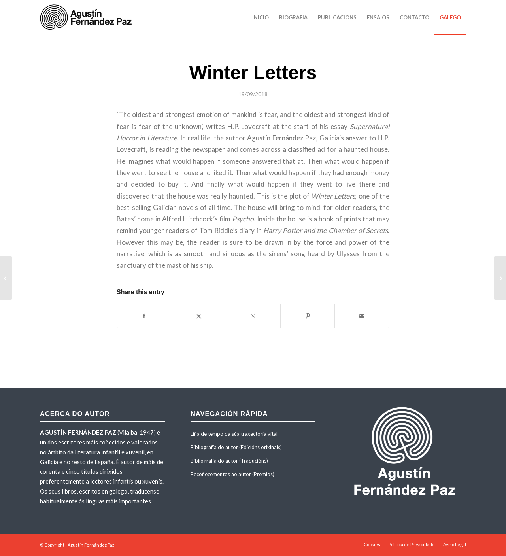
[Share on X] (199, 316)
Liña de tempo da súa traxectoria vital (234, 434)
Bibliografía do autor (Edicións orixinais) (236, 447)
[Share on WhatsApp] (253, 316)
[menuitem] (260, 17)
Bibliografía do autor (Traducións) (229, 461)
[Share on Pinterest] (308, 316)
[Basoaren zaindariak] (500, 278)
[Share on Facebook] (144, 316)
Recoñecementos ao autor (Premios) (232, 474)
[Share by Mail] (362, 316)
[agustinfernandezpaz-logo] (87, 17)
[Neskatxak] (6, 278)
